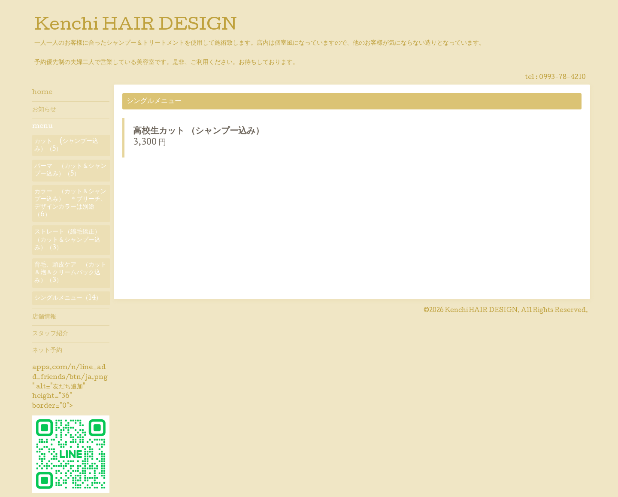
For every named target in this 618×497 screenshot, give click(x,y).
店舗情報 (44, 317)
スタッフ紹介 (50, 333)
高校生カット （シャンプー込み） (207, 131)
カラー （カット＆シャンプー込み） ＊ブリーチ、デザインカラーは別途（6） (70, 203)
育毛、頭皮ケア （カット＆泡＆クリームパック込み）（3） (70, 273)
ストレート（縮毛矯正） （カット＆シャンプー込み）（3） (70, 240)
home (42, 92)
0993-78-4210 (562, 77)
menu (42, 126)
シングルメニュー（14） (68, 298)
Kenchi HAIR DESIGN (135, 26)
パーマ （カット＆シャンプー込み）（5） (70, 170)
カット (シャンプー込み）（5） (66, 145)
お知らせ (44, 109)
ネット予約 (47, 350)
